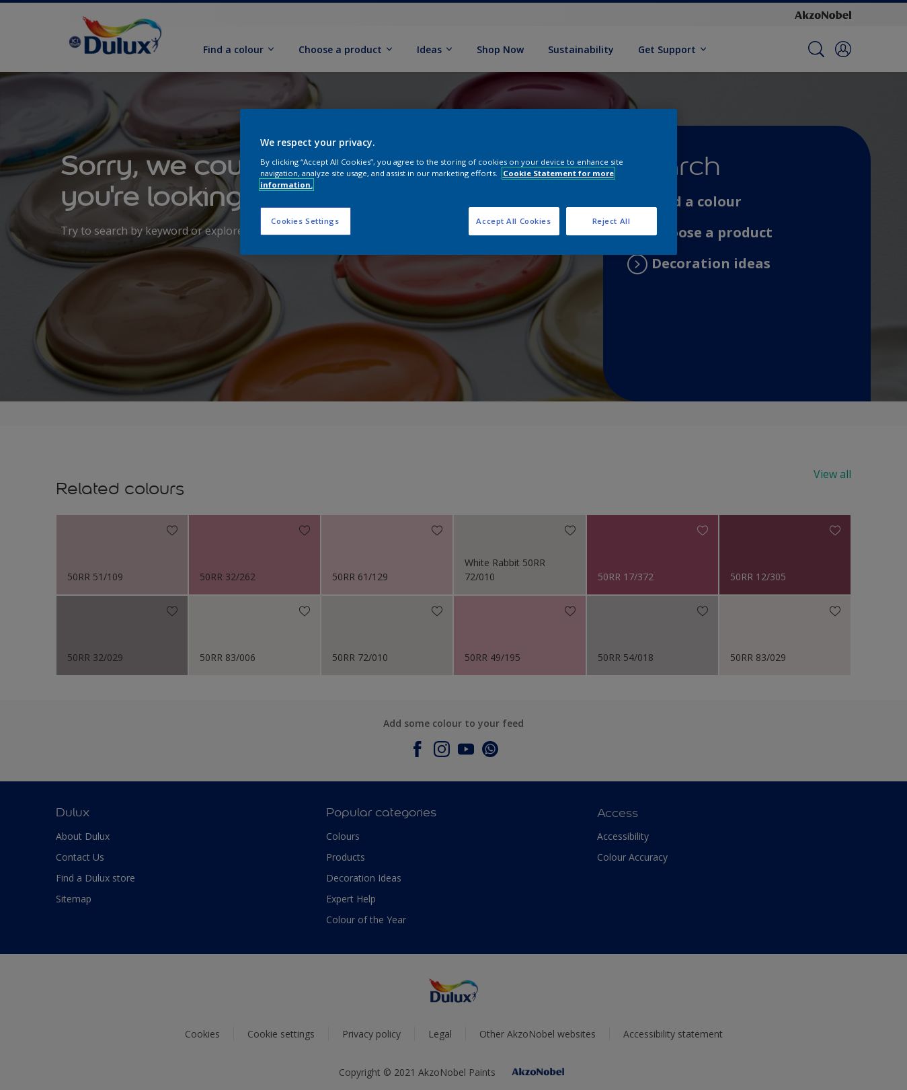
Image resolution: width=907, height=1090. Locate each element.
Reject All (611, 221)
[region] (458, 182)
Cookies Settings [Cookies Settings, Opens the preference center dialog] (305, 221)
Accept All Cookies (513, 221)
